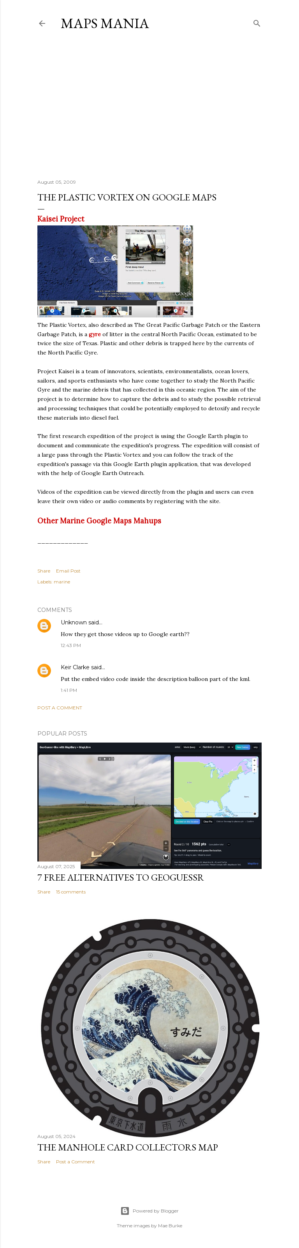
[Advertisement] (149, 105)
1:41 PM (69, 690)
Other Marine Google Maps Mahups (99, 520)
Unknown (74, 622)
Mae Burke (170, 1225)
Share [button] (43, 571)
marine (62, 582)
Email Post (68, 571)
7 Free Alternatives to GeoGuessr (120, 877)
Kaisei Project (60, 218)
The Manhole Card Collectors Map (127, 1147)
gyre (95, 334)
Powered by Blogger (149, 1211)
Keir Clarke (75, 667)
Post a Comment (59, 708)
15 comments (71, 892)
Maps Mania (105, 23)
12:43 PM (71, 645)
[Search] (257, 21)
